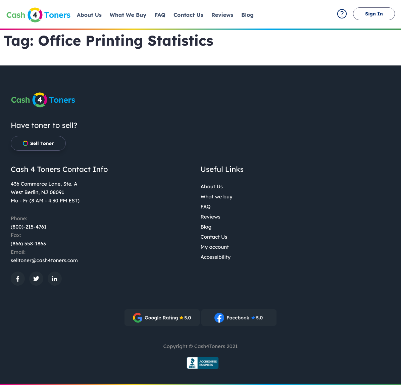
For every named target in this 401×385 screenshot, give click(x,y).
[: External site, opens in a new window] (18, 279)
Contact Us (214, 237)
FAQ (206, 206)
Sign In (374, 14)
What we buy (217, 196)
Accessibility (216, 257)
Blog (206, 227)
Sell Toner (38, 143)
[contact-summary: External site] (342, 13)
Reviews (210, 216)
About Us (212, 186)
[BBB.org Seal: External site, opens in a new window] (200, 363)
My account (215, 247)
